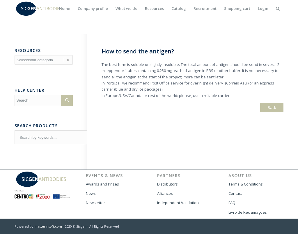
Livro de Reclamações (247, 212)
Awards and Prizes (102, 184)
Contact (235, 193)
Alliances (165, 193)
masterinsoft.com (48, 226)
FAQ (231, 202)
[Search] (277, 8)
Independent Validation (178, 202)
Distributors (167, 184)
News (91, 193)
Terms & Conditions (245, 184)
